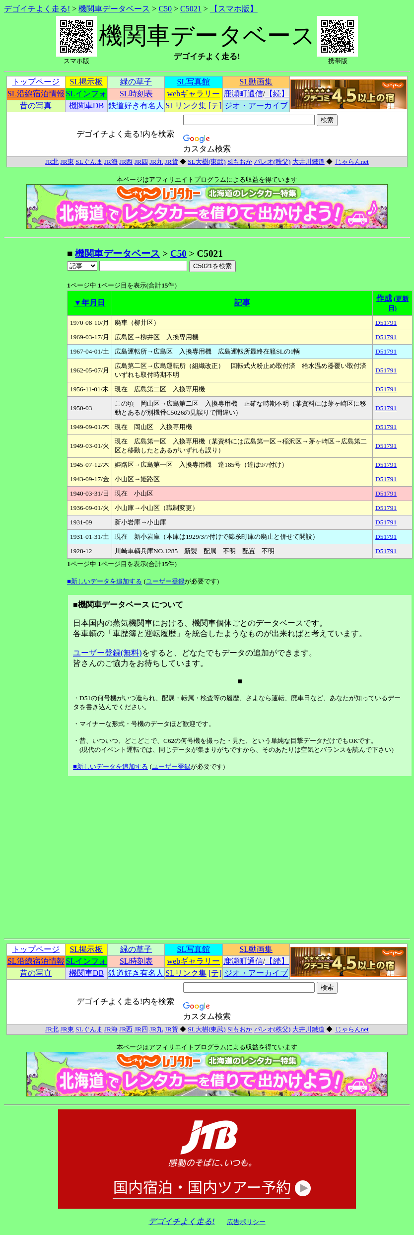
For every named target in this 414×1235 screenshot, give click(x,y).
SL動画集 (256, 81)
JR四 (141, 161)
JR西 (126, 161)
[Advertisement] (35, 396)
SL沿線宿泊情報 (36, 93)
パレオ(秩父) (272, 161)
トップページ (36, 81)
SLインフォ (86, 93)
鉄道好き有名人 (136, 105)
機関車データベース (114, 8)
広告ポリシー (246, 1222)
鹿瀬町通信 (243, 93)
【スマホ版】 (234, 8)
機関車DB (86, 105)
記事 (242, 302)
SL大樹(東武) (206, 161)
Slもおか (239, 161)
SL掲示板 (86, 81)
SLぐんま (89, 161)
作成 (384, 298)
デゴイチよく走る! (37, 8)
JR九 (156, 161)
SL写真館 (193, 81)
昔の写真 (36, 105)
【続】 (277, 93)
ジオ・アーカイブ (256, 105)
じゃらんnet (352, 161)
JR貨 (171, 161)
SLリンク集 (186, 105)
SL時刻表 (136, 93)
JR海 (111, 161)
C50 (165, 8)
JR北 (52, 161)
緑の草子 (136, 81)
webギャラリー (193, 93)
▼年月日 (90, 302)
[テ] (215, 105)
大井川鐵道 (308, 161)
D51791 (386, 322)
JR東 (67, 161)
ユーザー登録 (165, 581)
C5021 (191, 8)
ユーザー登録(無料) (107, 653)
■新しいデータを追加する (104, 581)
